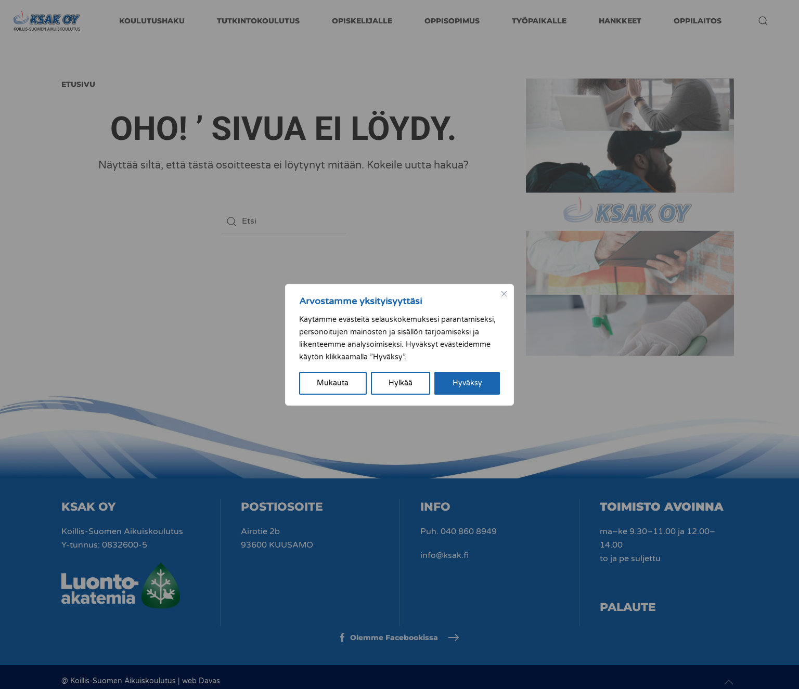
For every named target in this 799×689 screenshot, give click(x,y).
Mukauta (333, 383)
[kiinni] (504, 293)
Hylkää (401, 383)
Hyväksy (467, 383)
